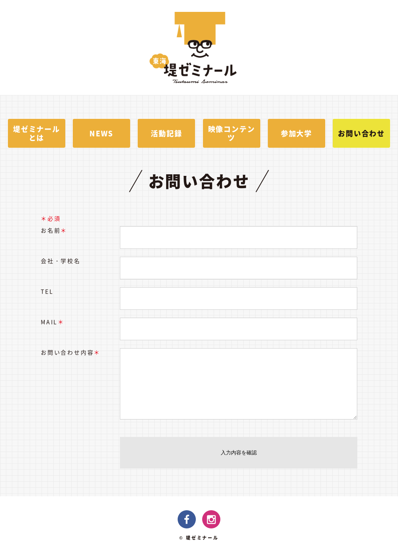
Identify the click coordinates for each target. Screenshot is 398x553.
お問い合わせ (361, 133)
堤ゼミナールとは (36, 133)
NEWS (101, 133)
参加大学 (296, 133)
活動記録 (166, 133)
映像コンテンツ (231, 133)
